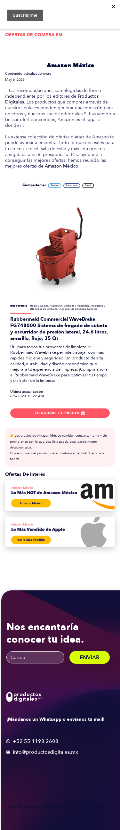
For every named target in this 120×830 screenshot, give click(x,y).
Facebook (72, 185)
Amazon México (70, 66)
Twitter (55, 185)
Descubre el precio (60, 413)
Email (88, 185)
